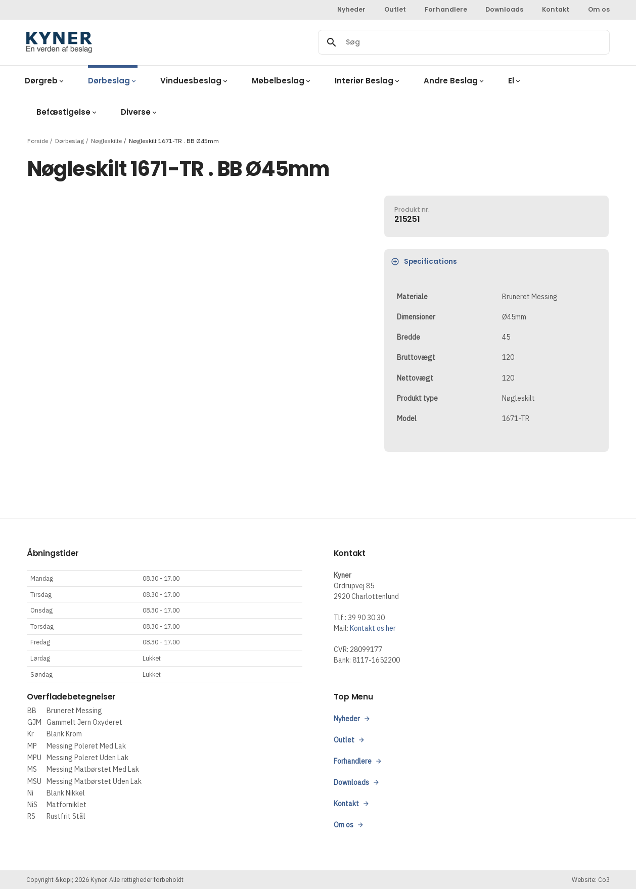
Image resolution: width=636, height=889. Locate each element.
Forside (37, 140)
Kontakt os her (373, 628)
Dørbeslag (69, 140)
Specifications (424, 261)
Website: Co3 (591, 879)
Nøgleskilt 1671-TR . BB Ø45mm (174, 140)
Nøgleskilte (106, 140)
